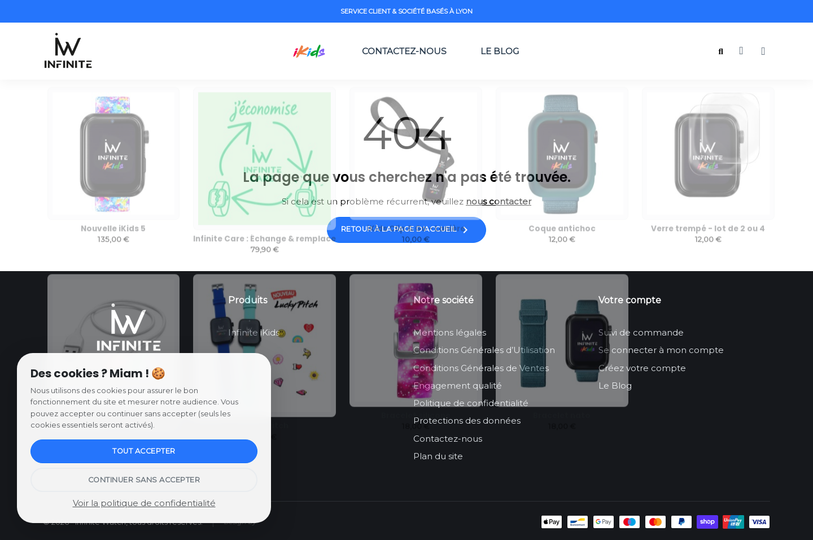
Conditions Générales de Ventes (481, 368)
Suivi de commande (641, 332)
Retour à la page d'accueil (407, 230)
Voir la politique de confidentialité (144, 503)
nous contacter (498, 201)
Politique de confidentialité (470, 403)
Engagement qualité (457, 385)
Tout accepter (144, 451)
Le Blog (504, 51)
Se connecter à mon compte (661, 350)
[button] (720, 51)
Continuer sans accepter (144, 480)
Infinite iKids (253, 332)
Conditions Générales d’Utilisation (484, 350)
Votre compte (629, 300)
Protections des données (467, 420)
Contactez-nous (404, 51)
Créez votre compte (642, 368)
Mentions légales (449, 332)
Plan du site (438, 456)
